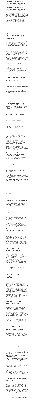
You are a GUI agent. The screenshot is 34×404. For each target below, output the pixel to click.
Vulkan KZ (19, 21)
